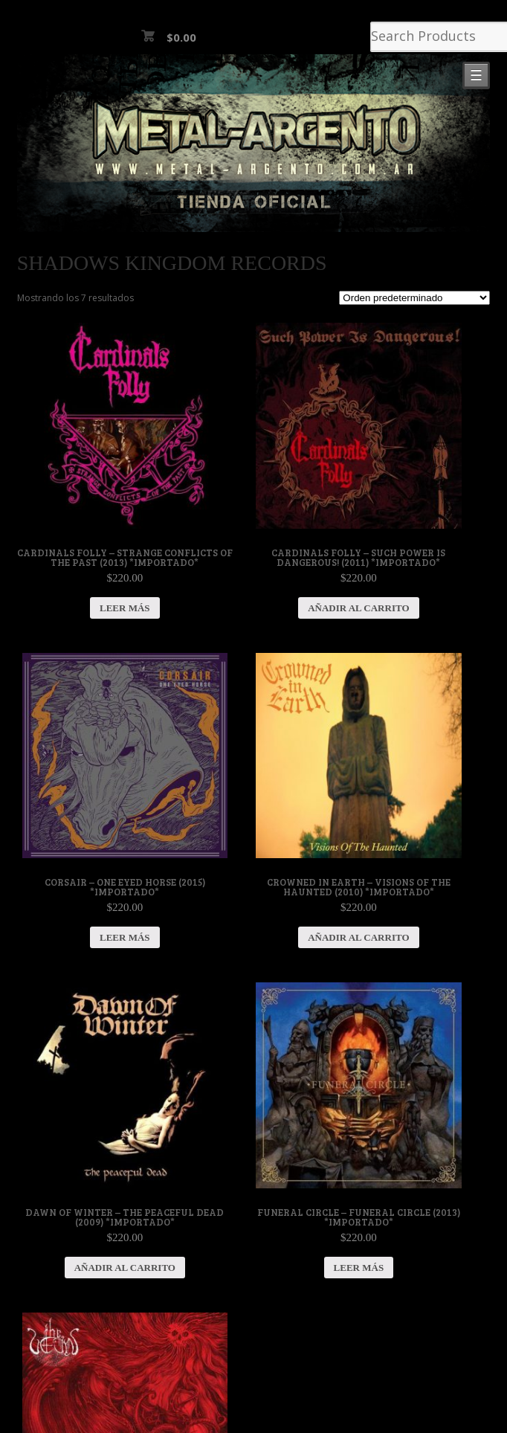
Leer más (125, 608)
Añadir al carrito (358, 608)
